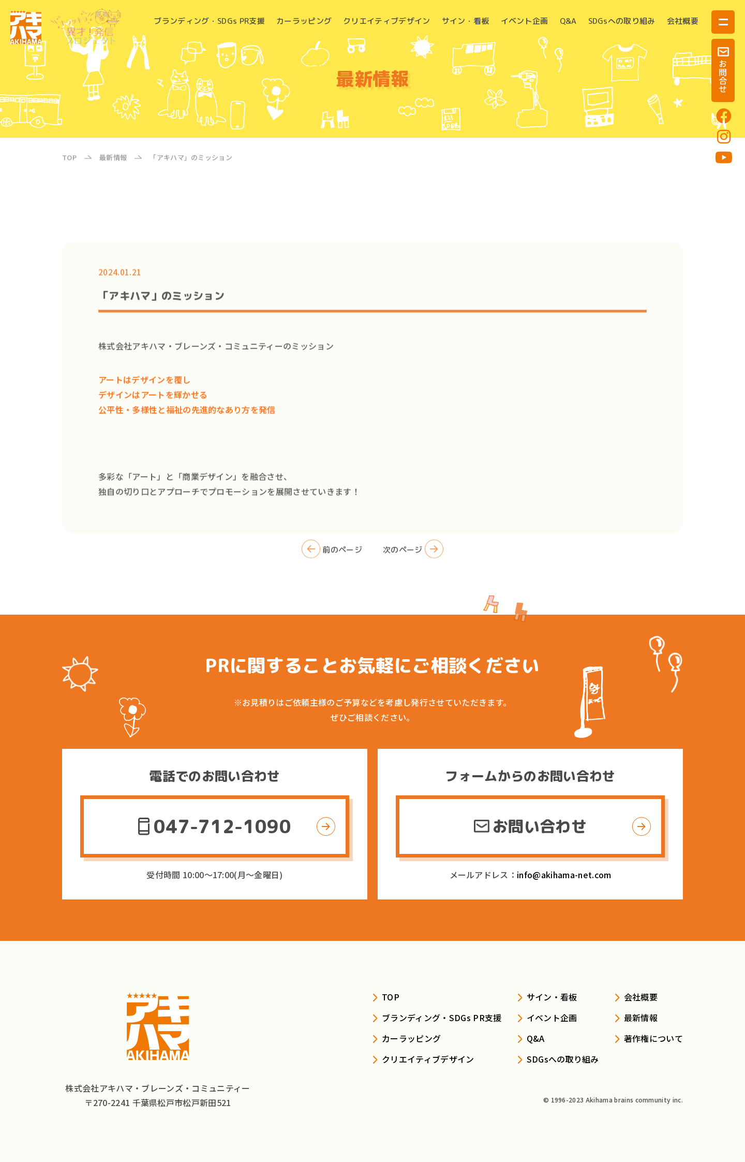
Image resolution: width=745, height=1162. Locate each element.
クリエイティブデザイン (386, 21)
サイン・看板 (465, 21)
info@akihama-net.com (564, 874)
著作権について (653, 1038)
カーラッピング (304, 21)
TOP (390, 997)
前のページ (332, 559)
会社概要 (682, 21)
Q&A (568, 21)
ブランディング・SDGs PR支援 (209, 21)
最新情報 (641, 1017)
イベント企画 (524, 21)
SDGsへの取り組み (621, 21)
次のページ (413, 559)
